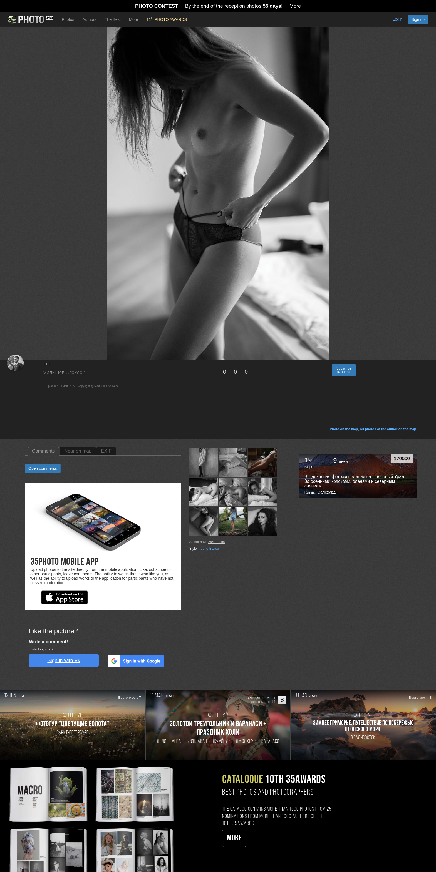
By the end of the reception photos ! (218, 6)
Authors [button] (89, 19)
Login (397, 19)
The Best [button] (113, 19)
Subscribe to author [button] (343, 370)
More (234, 838)
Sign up (418, 19)
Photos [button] (68, 19)
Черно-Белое (209, 549)
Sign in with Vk (63, 660)
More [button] (133, 19)
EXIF (106, 451)
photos (216, 542)
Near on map (77, 451)
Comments (43, 451)
